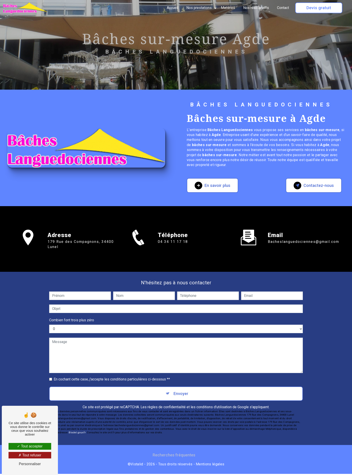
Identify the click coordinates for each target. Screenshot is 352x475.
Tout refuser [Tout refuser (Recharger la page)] (29, 455)
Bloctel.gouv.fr (77, 433)
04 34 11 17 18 (173, 250)
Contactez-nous (310, 185)
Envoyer (181, 394)
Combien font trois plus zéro (71, 320)
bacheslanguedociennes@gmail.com (303, 233)
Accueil (172, 8)
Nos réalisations (255, 8)
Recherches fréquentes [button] (174, 456)
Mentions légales (210, 465)
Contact (282, 8)
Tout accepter (29, 446)
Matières (227, 8)
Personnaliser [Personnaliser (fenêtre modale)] (30, 464)
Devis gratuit (318, 7)
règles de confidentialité (166, 408)
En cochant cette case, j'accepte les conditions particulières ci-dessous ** (112, 379)
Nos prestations (198, 8)
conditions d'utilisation (214, 408)
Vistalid (137, 465)
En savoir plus (214, 185)
